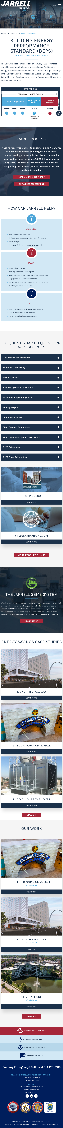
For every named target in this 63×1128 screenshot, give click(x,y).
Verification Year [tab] (11, 377)
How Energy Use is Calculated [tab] (18, 387)
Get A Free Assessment (31, 184)
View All (31, 815)
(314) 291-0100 (34, 1089)
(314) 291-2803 (33, 1092)
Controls (13, 33)
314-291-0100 (52, 1067)
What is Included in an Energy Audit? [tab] (21, 437)
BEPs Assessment (28, 33)
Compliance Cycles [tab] (12, 417)
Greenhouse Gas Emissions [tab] (16, 357)
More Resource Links (31, 555)
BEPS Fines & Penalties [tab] (15, 457)
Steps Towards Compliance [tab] (16, 427)
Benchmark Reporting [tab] (14, 367)
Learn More (31, 621)
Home (3, 33)
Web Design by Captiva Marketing (17, 1124)
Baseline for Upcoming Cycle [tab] (17, 397)
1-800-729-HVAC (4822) (34, 1087)
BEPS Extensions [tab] (11, 447)
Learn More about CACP (31, 177)
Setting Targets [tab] (10, 407)
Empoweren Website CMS (49, 1124)
